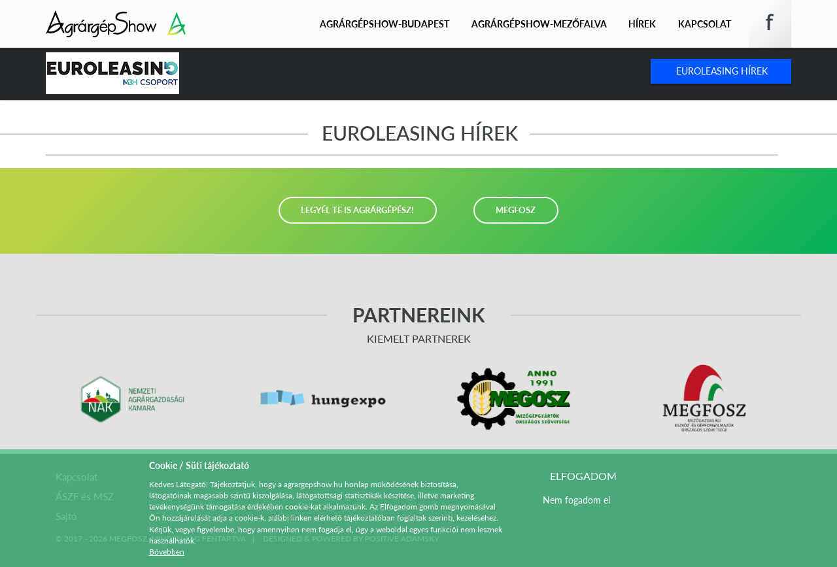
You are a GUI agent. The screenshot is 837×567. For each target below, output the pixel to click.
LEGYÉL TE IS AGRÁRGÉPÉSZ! (357, 210)
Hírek (642, 23)
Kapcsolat (704, 23)
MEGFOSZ (516, 210)
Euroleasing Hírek (722, 71)
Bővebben (166, 552)
